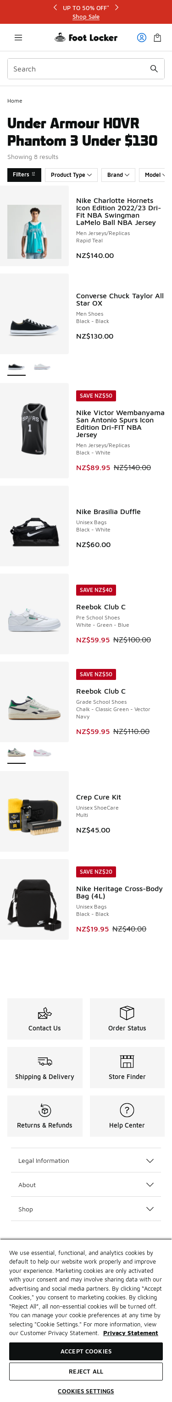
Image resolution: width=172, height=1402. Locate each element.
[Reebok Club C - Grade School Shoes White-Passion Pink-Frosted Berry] (42, 753)
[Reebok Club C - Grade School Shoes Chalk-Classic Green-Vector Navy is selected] (16, 753)
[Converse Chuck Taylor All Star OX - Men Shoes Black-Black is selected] (16, 365)
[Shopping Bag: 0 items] (157, 37)
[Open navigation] (18, 37)
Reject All (86, 1371)
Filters (24, 174)
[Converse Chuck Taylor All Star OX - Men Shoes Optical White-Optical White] (42, 365)
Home (14, 100)
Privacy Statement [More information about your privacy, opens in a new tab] (130, 1332)
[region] (86, 1320)
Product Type (71, 174)
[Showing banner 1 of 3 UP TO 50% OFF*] (86, 12)
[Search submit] (154, 69)
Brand (118, 174)
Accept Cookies (86, 1351)
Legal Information (86, 1160)
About (86, 1184)
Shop (86, 1209)
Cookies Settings (86, 1391)
